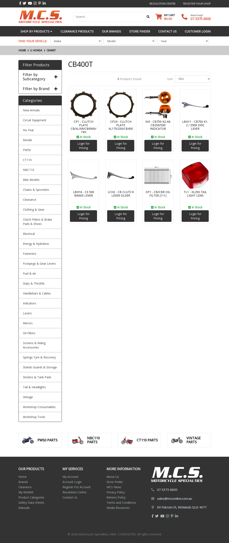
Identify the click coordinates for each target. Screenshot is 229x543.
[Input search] (108, 17)
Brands (23, 482)
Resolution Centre (74, 492)
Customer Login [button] (198, 31)
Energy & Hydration (36, 244)
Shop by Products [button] (36, 31)
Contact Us (69, 497)
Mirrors (28, 323)
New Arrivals (31, 110)
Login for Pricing (83, 146)
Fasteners (29, 254)
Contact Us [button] (167, 31)
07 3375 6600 (201, 19)
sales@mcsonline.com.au (174, 498)
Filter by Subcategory (40, 76)
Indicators (29, 303)
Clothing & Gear (33, 209)
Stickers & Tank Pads (37, 377)
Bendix (27, 140)
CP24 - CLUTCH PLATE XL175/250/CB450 (121, 125)
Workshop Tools (34, 417)
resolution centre (163, 3)
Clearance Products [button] (77, 31)
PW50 (27, 150)
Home (22, 477)
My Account (70, 477)
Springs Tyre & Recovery (39, 357)
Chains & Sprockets (36, 190)
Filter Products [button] (36, 65)
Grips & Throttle (33, 283)
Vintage (28, 397)
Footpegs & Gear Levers (39, 263)
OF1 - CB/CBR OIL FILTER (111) (158, 193)
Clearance (29, 200)
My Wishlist (26, 492)
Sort (170, 79)
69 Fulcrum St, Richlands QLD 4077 (182, 507)
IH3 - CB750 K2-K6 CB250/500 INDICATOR (157, 125)
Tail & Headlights (34, 387)
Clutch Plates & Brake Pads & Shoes (37, 221)
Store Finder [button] (139, 31)
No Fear (28, 130)
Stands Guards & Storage (40, 367)
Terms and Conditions (121, 503)
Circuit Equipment (34, 120)
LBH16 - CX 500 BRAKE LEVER (83, 193)
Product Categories (31, 497)
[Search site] (148, 17)
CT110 (27, 160)
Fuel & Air (29, 273)
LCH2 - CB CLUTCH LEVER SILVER (121, 193)
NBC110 (28, 170)
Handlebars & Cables (37, 293)
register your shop (197, 3)
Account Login (72, 482)
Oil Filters (29, 333)
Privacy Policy (116, 492)
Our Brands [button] (111, 31)
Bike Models (31, 180)
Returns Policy (116, 497)
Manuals (24, 508)
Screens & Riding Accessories (34, 345)
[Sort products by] (193, 79)
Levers (27, 313)
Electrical (29, 234)
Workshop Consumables (39, 407)
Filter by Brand (40, 88)
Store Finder (115, 482)
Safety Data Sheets (31, 503)
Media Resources (118, 508)
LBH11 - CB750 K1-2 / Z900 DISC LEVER (195, 125)
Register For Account (76, 487)
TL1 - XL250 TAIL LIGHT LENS (195, 193)
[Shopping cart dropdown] (165, 17)
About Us (113, 477)
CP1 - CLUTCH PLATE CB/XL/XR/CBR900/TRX (83, 127)
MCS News (114, 487)
